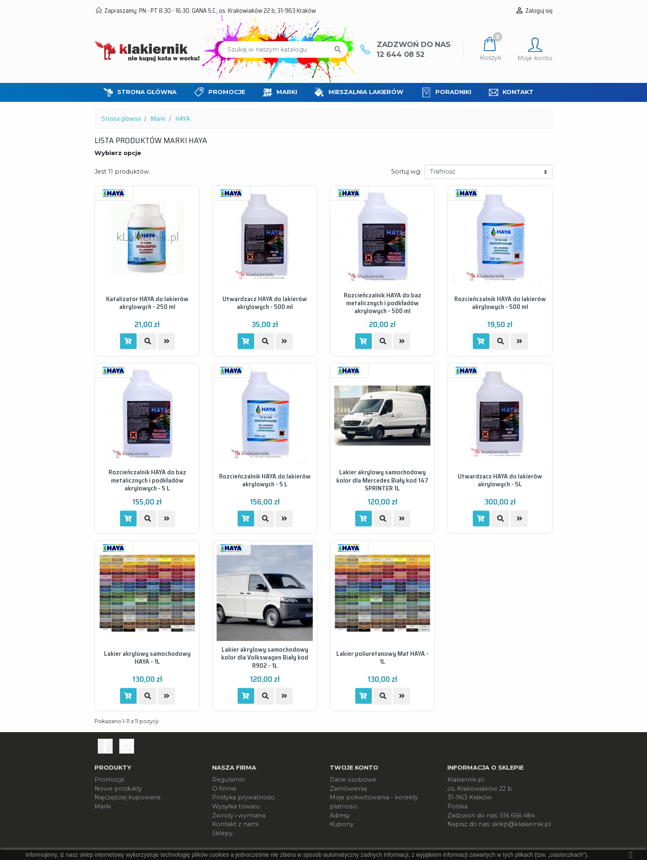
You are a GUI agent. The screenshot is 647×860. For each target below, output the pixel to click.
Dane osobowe (353, 779)
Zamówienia (348, 788)
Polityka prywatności (243, 797)
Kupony (342, 824)
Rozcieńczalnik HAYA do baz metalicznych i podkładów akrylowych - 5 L (147, 480)
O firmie (224, 788)
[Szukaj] (273, 49)
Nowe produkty (118, 788)
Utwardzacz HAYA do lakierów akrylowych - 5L (500, 480)
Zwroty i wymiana (238, 815)
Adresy (340, 815)
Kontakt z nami (235, 824)
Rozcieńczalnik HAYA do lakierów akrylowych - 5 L (265, 480)
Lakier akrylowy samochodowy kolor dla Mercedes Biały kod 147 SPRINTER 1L (382, 480)
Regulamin (228, 779)
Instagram (126, 746)
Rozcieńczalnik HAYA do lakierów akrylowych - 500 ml (500, 303)
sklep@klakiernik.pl (521, 824)
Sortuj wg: (406, 171)
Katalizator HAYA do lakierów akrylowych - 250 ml (147, 303)
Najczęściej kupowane (127, 797)
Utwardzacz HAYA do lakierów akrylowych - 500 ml (264, 303)
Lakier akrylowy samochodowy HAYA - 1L (147, 657)
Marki (102, 806)
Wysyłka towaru (236, 806)
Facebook (105, 746)
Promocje (109, 779)
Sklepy (222, 833)
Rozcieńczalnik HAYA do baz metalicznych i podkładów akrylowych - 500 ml (382, 302)
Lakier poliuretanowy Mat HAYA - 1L (382, 657)
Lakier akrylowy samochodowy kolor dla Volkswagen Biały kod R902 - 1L (264, 657)
